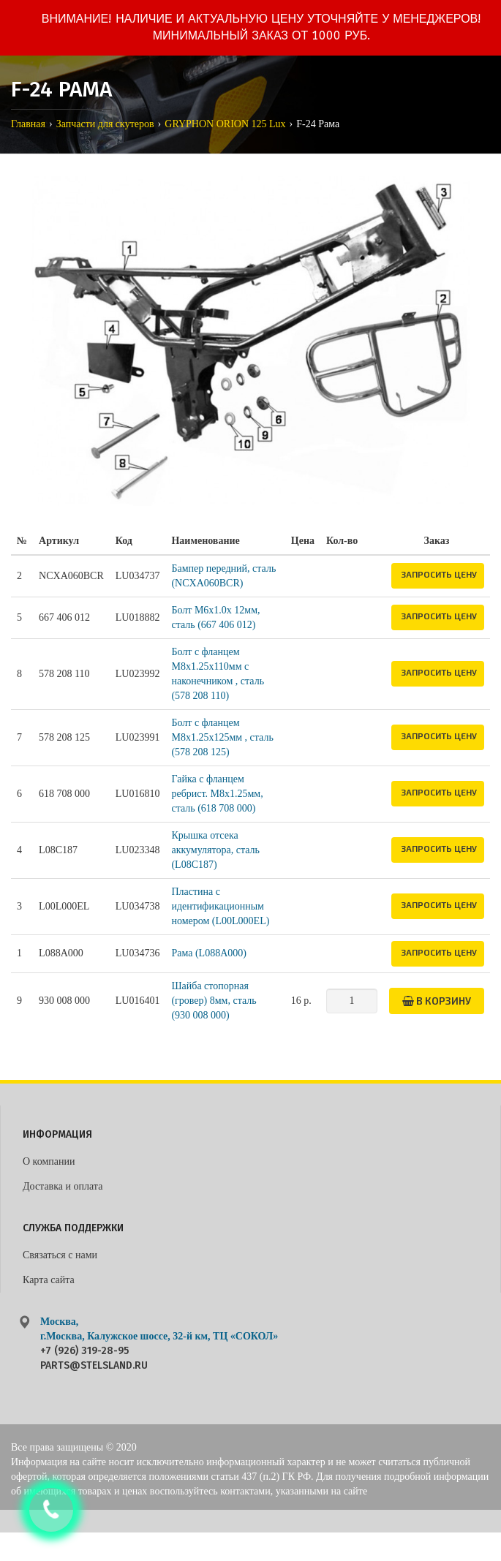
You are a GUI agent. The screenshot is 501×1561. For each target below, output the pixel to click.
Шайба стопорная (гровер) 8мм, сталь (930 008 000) (213, 1000)
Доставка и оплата (62, 1186)
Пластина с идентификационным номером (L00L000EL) (220, 906)
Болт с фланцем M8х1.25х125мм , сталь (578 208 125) (222, 737)
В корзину (436, 1000)
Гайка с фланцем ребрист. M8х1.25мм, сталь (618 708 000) (217, 794)
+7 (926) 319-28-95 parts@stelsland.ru (94, 1358)
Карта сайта (49, 1279)
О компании (49, 1161)
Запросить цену (439, 574)
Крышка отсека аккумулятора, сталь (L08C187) (215, 850)
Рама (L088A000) (208, 953)
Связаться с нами (60, 1255)
